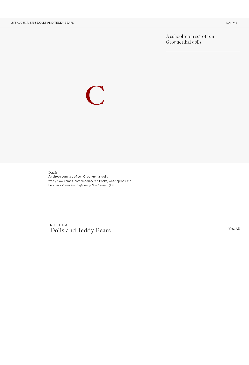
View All (234, 228)
